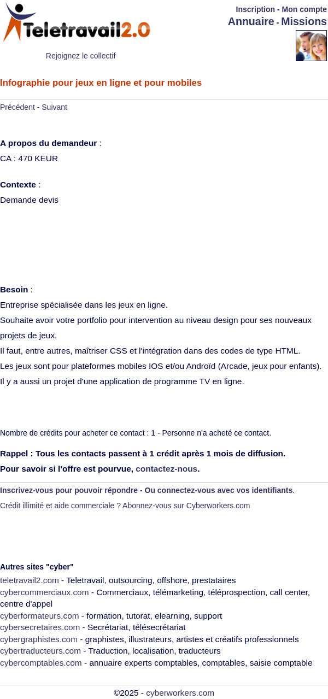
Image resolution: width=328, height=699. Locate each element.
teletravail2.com (29, 580)
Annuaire (251, 21)
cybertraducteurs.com (40, 650)
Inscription (256, 9)
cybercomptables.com (41, 662)
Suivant (54, 107)
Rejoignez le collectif (81, 55)
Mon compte (304, 9)
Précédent (17, 107)
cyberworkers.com (180, 692)
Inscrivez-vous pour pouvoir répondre (69, 490)
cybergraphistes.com (39, 639)
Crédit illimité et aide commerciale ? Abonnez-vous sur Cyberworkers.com (125, 505)
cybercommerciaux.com (44, 592)
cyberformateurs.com (39, 615)
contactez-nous (166, 468)
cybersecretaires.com (40, 627)
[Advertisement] (232, 44)
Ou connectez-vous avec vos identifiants (219, 490)
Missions (304, 21)
